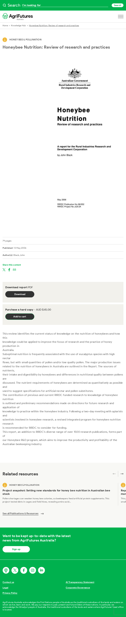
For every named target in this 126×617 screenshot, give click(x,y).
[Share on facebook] (9, 270)
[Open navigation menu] (120, 16)
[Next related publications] (120, 474)
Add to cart (19, 316)
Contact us (8, 582)
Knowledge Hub (18, 25)
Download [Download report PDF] (19, 294)
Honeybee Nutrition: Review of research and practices (54, 25)
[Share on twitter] (4, 270)
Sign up (16, 549)
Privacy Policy (10, 593)
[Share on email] (14, 270)
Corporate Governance (78, 587)
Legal (5, 587)
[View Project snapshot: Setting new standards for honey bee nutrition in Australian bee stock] (59, 494)
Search (117, 5)
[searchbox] (63, 5)
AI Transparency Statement (80, 582)
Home (5, 25)
